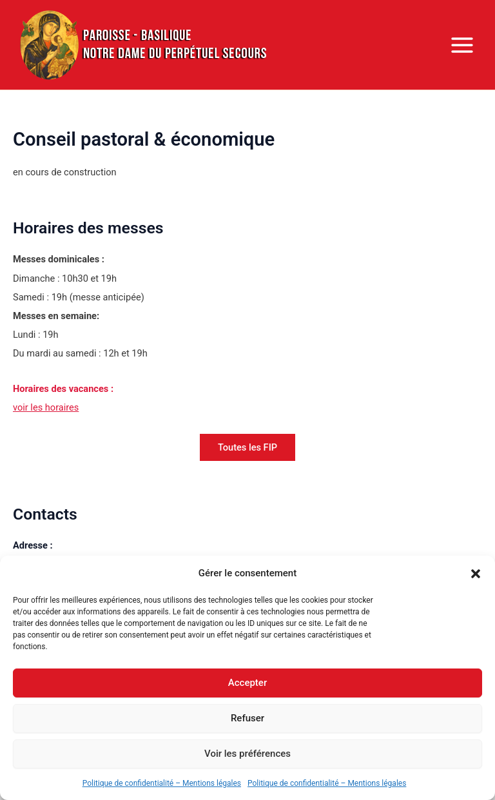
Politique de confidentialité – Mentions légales (161, 783)
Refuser (247, 718)
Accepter (247, 682)
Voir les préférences (247, 753)
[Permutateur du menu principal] (462, 45)
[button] (475, 573)
